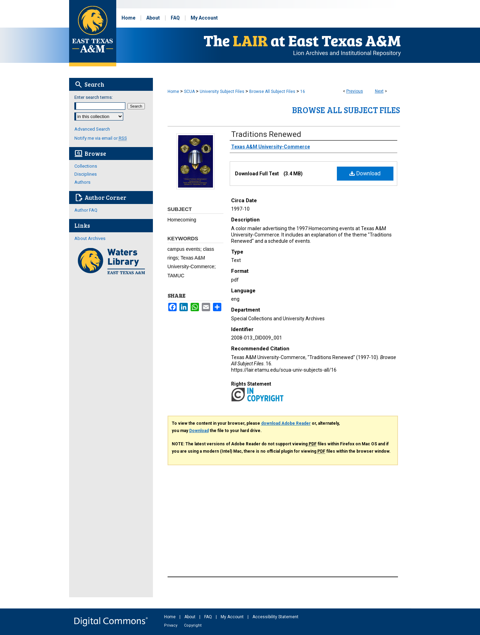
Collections (85, 166)
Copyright (192, 625)
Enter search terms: (93, 97)
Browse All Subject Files (272, 91)
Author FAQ (85, 210)
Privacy (171, 625)
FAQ (208, 616)
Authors (82, 182)
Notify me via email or (100, 138)
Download (365, 173)
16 (302, 91)
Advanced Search (92, 129)
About (190, 616)
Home (173, 91)
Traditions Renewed (266, 134)
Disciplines (85, 174)
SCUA (189, 91)
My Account (233, 616)
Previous (354, 91)
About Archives (89, 238)
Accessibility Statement (275, 616)
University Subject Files (222, 91)
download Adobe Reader (286, 423)
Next (379, 91)
